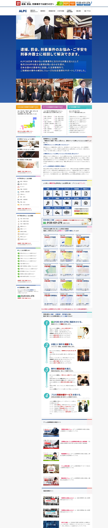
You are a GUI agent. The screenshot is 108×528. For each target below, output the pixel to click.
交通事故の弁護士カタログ (67, 445)
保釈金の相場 (58, 61)
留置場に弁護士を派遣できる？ (77, 66)
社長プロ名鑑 (64, 458)
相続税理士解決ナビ (58, 509)
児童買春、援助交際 (49, 59)
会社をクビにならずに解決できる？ (27, 192)
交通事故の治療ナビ (62, 515)
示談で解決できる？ (74, 59)
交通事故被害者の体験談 (37, 517)
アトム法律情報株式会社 (48, 520)
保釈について (58, 59)
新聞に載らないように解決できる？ (78, 57)
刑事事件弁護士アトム (66, 365)
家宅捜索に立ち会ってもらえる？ (77, 64)
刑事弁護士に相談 (33, 500)
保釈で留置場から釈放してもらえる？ (79, 61)
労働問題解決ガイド (36, 511)
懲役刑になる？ (58, 66)
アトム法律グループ (36, 520)
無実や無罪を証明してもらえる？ (77, 68)
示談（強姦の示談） (59, 55)
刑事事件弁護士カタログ (37, 515)
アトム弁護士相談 (65, 401)
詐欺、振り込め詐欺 (49, 68)
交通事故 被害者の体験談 (67, 482)
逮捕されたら (58, 57)
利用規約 (46, 504)
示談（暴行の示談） (59, 52)
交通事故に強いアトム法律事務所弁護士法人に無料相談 (74, 377)
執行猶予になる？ (59, 62)
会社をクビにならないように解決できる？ (80, 54)
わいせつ (46, 55)
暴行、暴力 (46, 62)
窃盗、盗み (46, 66)
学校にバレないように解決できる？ (78, 55)
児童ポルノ (46, 61)
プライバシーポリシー (36, 504)
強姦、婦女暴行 (48, 57)
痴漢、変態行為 (48, 52)
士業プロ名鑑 (64, 470)
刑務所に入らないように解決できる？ (79, 62)
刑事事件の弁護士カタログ (67, 433)
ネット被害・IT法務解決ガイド (72, 509)
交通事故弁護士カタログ (50, 515)
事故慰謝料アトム (65, 389)
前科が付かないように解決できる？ (78, 52)
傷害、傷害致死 (48, 64)
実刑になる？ (58, 64)
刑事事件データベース (36, 509)
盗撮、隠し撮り (48, 54)
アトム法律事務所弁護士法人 (62, 520)
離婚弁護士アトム (65, 413)
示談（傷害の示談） (59, 54)
